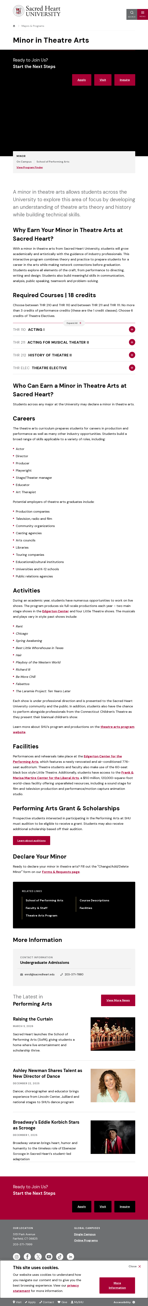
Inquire (125, 80)
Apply (82, 80)
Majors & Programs (33, 26)
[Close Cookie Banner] (135, 1266)
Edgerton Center (55, 611)
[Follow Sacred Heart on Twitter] (38, 1257)
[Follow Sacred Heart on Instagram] (17, 1257)
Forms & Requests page (61, 872)
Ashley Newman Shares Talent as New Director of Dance (47, 1073)
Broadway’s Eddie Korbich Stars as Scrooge (46, 1125)
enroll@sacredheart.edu (39, 974)
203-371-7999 (22, 1244)
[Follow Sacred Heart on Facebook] (27, 1257)
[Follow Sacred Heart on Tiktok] (60, 1257)
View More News (118, 1000)
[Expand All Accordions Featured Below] (74, 323)
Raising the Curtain (33, 1019)
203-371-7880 (74, 974)
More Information (117, 1285)
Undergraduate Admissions (44, 962)
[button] (142, 14)
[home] (14, 26)
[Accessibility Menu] (123, 1302)
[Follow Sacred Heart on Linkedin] (70, 1257)
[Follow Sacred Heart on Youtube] (49, 1257)
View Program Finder (30, 167)
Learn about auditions (31, 840)
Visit (103, 80)
